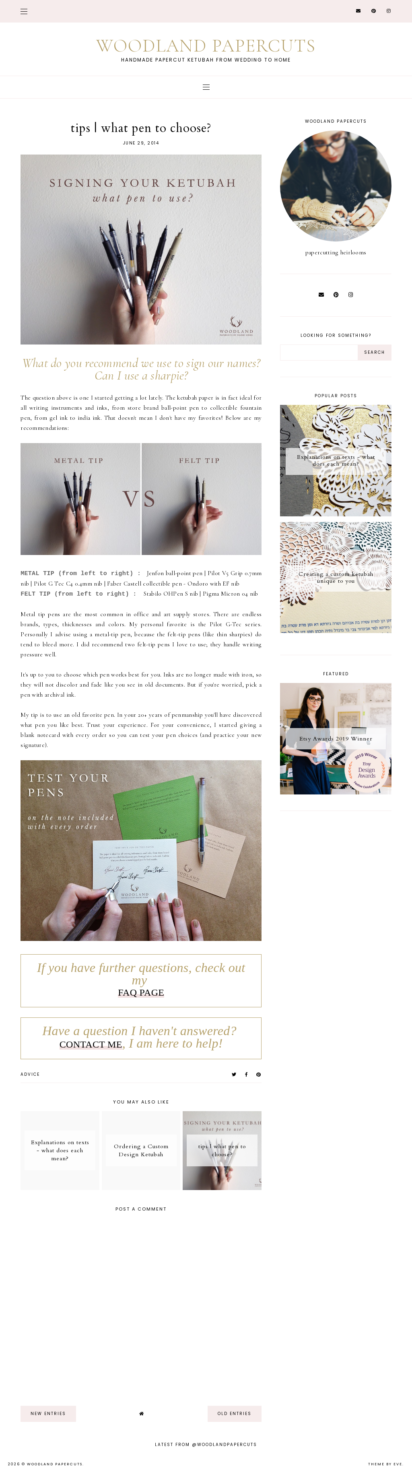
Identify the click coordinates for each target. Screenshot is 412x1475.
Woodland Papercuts (206, 46)
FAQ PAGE (141, 992)
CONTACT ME (91, 1044)
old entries (234, 1414)
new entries (48, 1414)
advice (30, 1074)
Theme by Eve (385, 1464)
